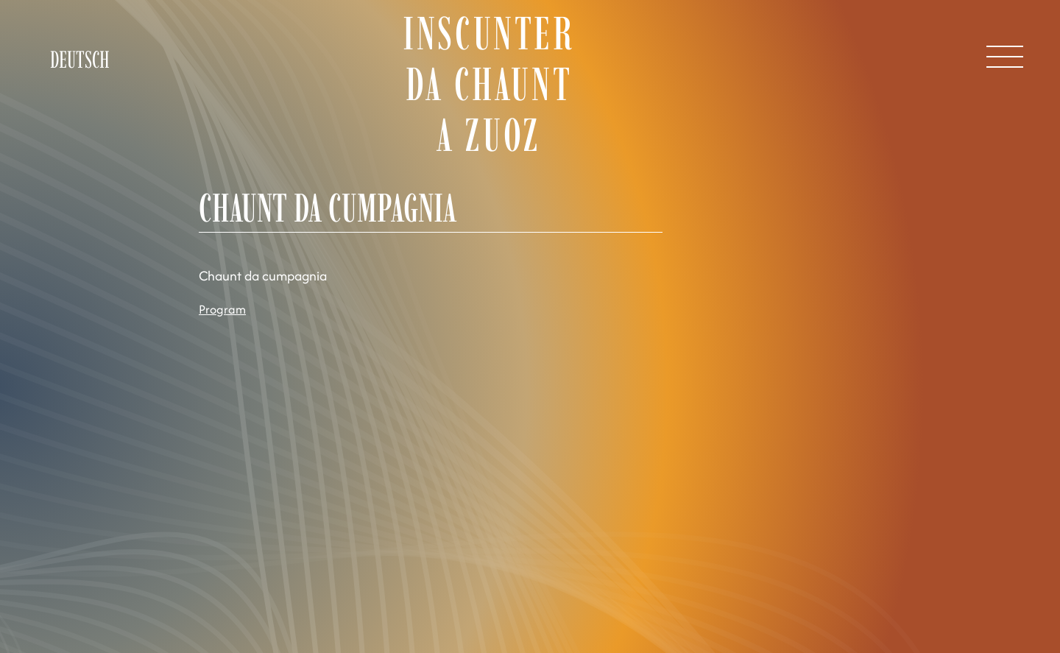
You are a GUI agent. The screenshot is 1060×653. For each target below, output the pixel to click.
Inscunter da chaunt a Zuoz (488, 84)
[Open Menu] (1004, 57)
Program (222, 309)
